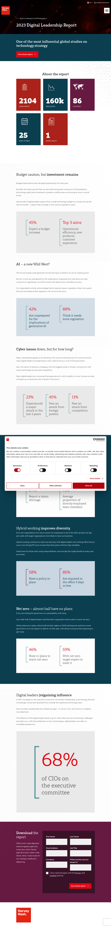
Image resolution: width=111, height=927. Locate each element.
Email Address (52, 848)
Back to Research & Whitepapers (33, 18)
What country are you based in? (79, 860)
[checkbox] (47, 873)
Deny (22, 486)
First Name (50, 836)
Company (50, 859)
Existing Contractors (102, 2)
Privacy (78, 873)
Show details (95, 478)
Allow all (88, 486)
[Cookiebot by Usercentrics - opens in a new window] (95, 439)
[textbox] (56, 842)
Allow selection (55, 486)
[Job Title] (80, 853)
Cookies (53, 875)
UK (90, 2)
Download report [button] (80, 886)
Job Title (73, 848)
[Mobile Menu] (107, 10)
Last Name (74, 836)
